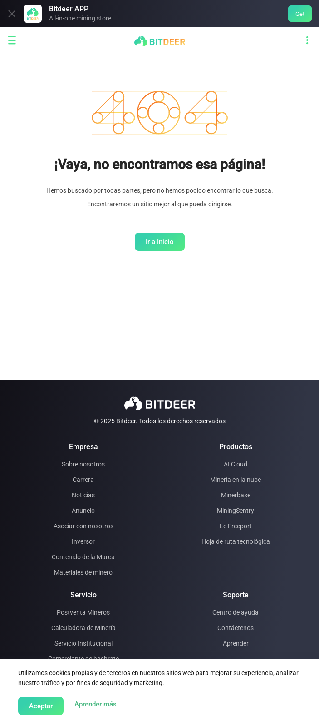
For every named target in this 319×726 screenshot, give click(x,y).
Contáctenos (235, 627)
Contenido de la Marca (83, 557)
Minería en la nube (235, 479)
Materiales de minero (83, 572)
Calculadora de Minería (83, 627)
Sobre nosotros (83, 464)
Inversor (83, 541)
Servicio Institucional (83, 643)
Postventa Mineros (83, 612)
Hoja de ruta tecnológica (235, 541)
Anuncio (83, 510)
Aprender (236, 643)
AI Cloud (235, 464)
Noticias (83, 495)
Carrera (83, 479)
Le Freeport (236, 526)
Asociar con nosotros (83, 526)
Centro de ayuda (235, 612)
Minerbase (235, 495)
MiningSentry (235, 510)
